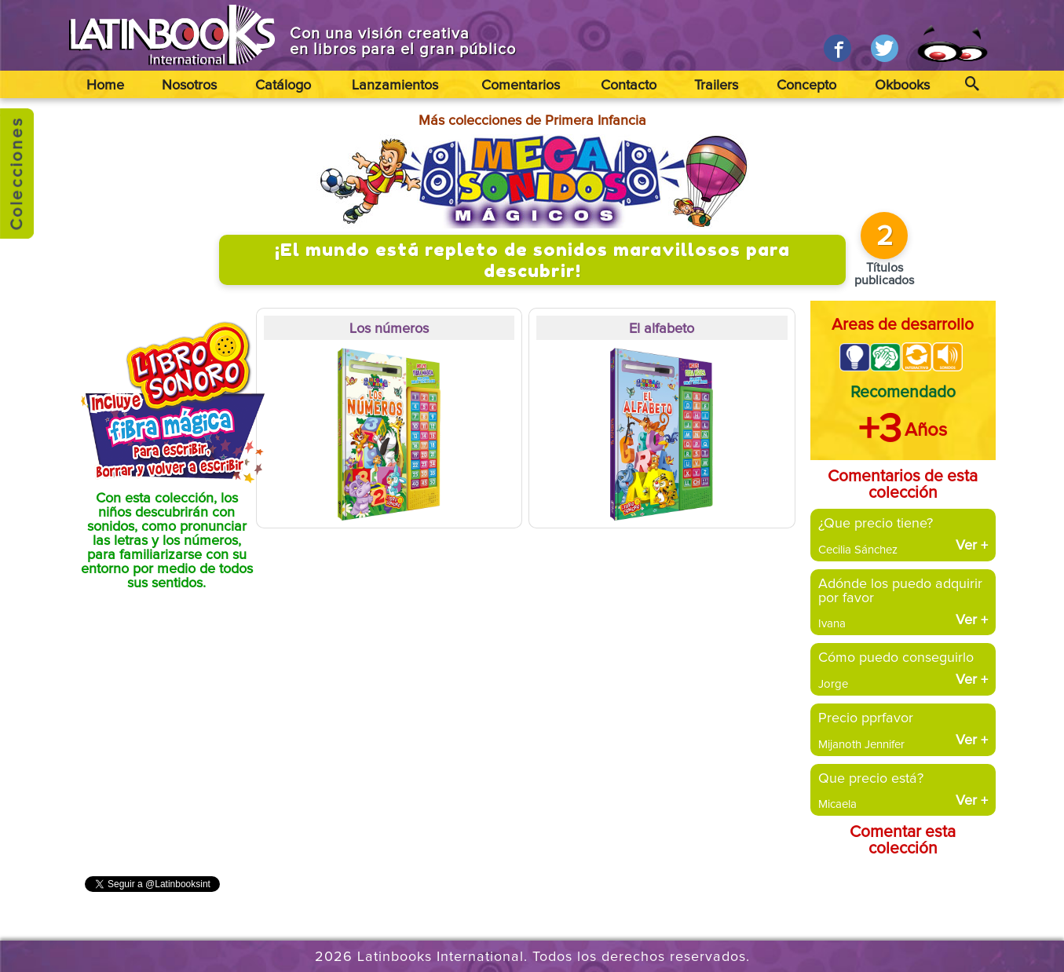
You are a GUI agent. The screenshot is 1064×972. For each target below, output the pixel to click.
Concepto (806, 86)
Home (105, 86)
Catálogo (283, 86)
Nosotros (189, 86)
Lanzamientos (395, 86)
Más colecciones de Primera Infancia (532, 121)
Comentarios (520, 86)
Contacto (628, 86)
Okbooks (902, 86)
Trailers (716, 86)
